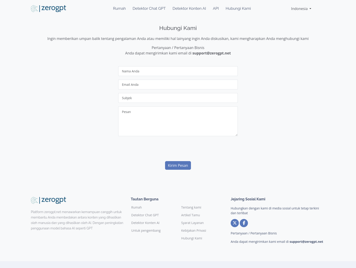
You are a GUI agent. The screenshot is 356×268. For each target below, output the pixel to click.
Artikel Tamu (190, 215)
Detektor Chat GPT (149, 8)
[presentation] (152, 148)
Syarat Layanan (192, 222)
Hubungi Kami (238, 8)
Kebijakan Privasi (193, 230)
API (216, 8)
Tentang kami (191, 207)
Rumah (119, 8)
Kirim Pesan (178, 165)
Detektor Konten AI (189, 8)
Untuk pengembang (146, 230)
